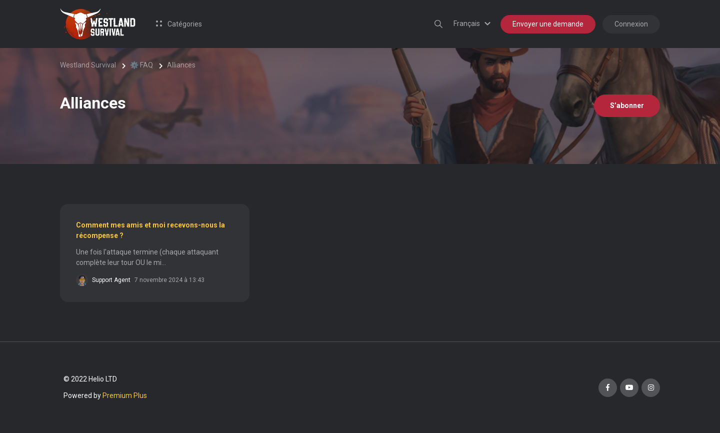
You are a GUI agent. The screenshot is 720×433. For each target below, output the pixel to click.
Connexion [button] (631, 24)
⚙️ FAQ (141, 65)
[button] (474, 24)
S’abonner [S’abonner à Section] (627, 106)
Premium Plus (124, 396)
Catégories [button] (179, 24)
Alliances (181, 65)
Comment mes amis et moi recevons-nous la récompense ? (150, 230)
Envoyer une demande (548, 24)
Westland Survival (88, 65)
